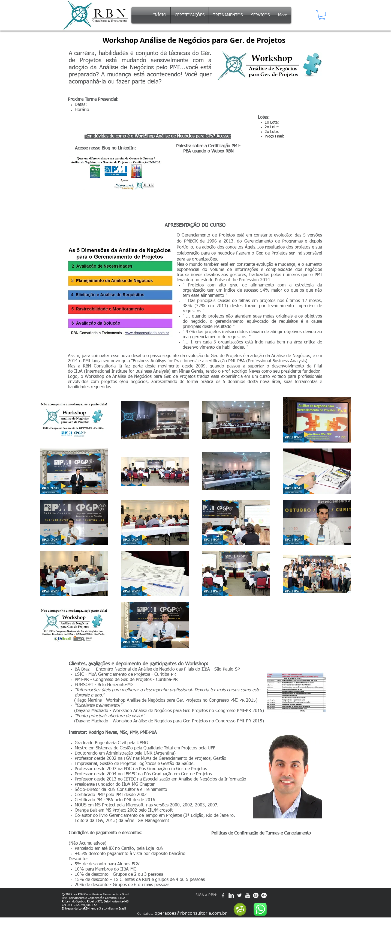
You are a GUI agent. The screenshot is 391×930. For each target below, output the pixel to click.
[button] (322, 15)
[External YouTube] (208, 186)
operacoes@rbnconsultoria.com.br (191, 913)
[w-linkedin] (231, 895)
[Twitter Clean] (239, 895)
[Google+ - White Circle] (264, 895)
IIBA (78, 371)
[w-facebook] (223, 895)
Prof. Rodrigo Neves (241, 371)
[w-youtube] (247, 895)
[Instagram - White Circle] (255, 895)
